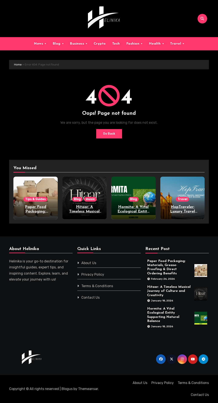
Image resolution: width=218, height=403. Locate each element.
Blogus (67, 389)
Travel (176, 43)
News (39, 43)
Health (155, 43)
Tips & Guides (35, 199)
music (90, 199)
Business (77, 43)
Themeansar (88, 389)
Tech (116, 43)
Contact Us (90, 297)
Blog (57, 43)
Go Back (109, 133)
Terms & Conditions (97, 286)
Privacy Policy (92, 274)
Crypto (100, 43)
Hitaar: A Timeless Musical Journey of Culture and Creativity (169, 291)
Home (18, 64)
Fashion (133, 43)
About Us (88, 263)
